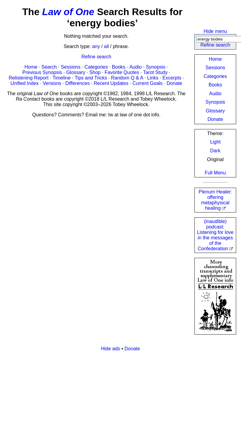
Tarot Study (155, 72)
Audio (215, 93)
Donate (215, 119)
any (96, 46)
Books (215, 84)
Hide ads (110, 348)
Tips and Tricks (91, 77)
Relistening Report (29, 77)
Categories (215, 76)
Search (49, 67)
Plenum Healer (215, 200)
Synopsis (215, 102)
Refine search (215, 44)
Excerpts (171, 77)
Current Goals (147, 83)
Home (215, 59)
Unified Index (24, 83)
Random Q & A (127, 77)
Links (152, 77)
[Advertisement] (116, 398)
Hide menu (215, 31)
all (106, 46)
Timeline (62, 77)
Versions (52, 83)
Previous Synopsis (42, 72)
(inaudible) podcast (215, 235)
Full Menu (215, 172)
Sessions (215, 67)
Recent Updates (111, 83)
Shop (94, 72)
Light (215, 141)
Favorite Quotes (122, 72)
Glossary (215, 110)
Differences (77, 83)
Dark (215, 150)
